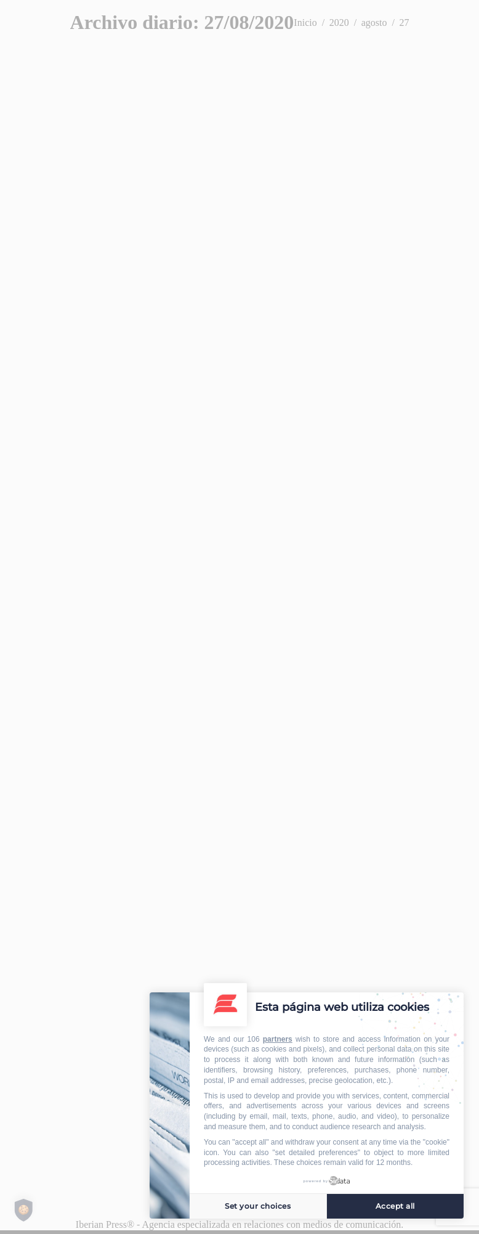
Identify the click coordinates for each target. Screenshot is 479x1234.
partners (277, 1039)
